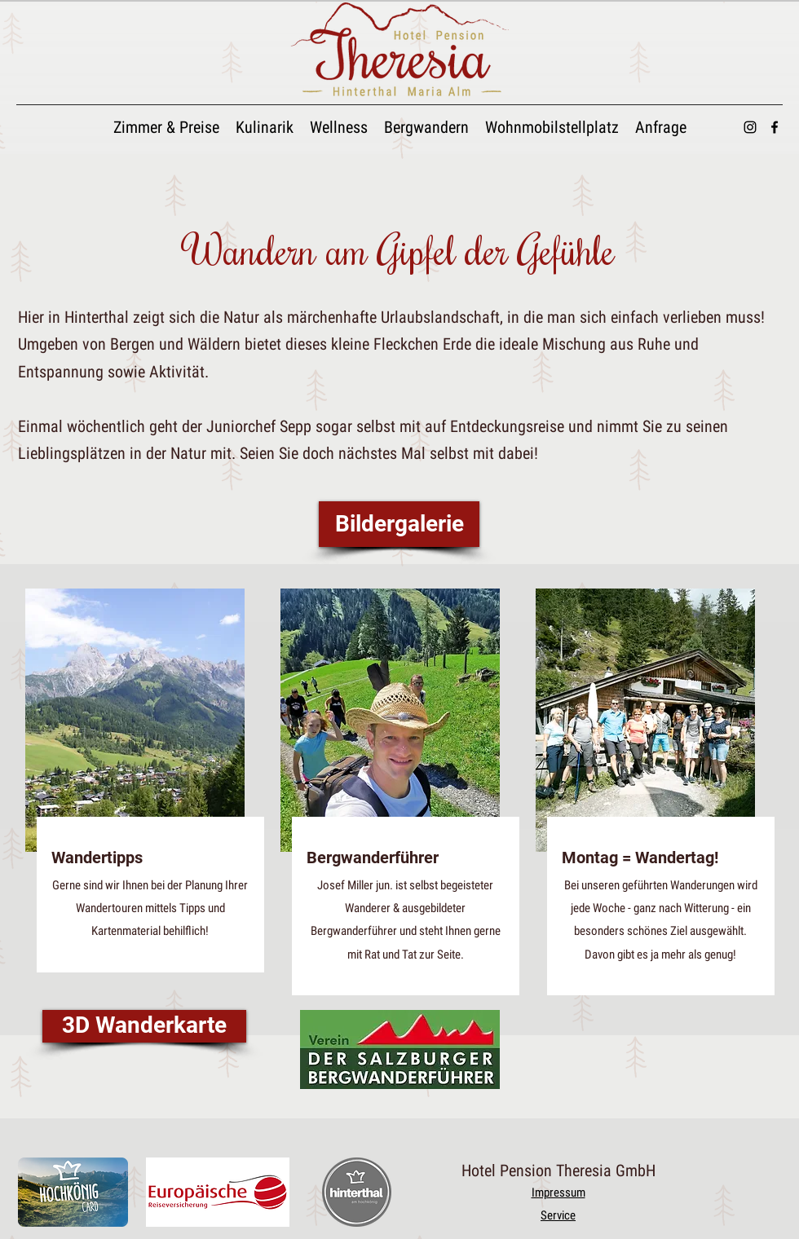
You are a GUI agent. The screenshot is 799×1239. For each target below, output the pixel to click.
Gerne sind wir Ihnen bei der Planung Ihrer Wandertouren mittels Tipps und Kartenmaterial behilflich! (150, 908)
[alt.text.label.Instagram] (750, 127)
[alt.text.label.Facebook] (774, 127)
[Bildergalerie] (399, 524)
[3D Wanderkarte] (144, 1026)
